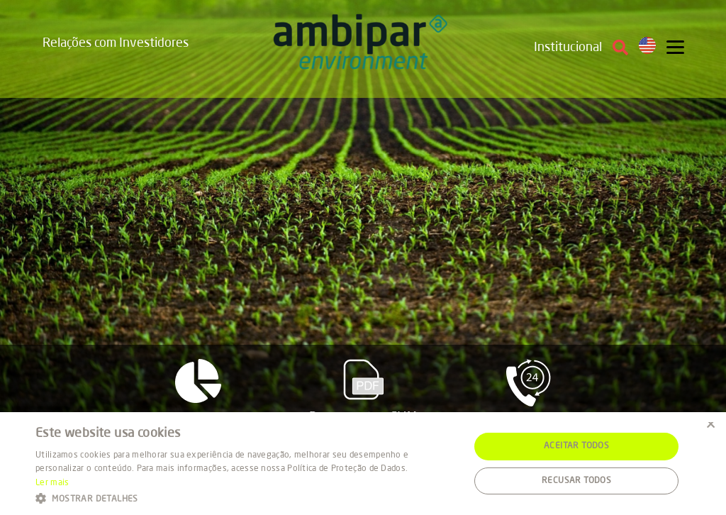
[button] (246, 497)
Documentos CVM (363, 391)
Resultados (198, 392)
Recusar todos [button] (576, 481)
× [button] (710, 427)
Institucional (568, 47)
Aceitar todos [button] (576, 446)
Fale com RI (528, 394)
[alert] (363, 463)
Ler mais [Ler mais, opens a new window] (52, 483)
